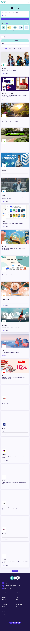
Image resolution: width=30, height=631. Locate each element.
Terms (3, 606)
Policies (4, 608)
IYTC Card (4, 618)
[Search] (26, 2)
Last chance (25, 48)
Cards (3, 594)
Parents (3, 601)
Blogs (17, 597)
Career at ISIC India (19, 601)
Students (4, 599)
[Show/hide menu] (28, 2)
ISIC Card (4, 614)
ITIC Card (4, 616)
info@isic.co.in (7, 583)
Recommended (4, 48)
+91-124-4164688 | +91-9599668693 (12, 585)
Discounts (4, 597)
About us (17, 594)
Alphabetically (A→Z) (11, 48)
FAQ (16, 606)
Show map (15, 40)
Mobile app (4, 604)
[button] (28, 23)
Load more (15, 570)
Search (15, 19)
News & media (19, 604)
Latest (21, 48)
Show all (7, 23)
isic (3, 36)
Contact (17, 599)
